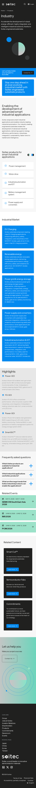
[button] (28, 73)
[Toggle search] (25, 4)
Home (3, 10)
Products (10, 10)
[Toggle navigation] (3, 4)
